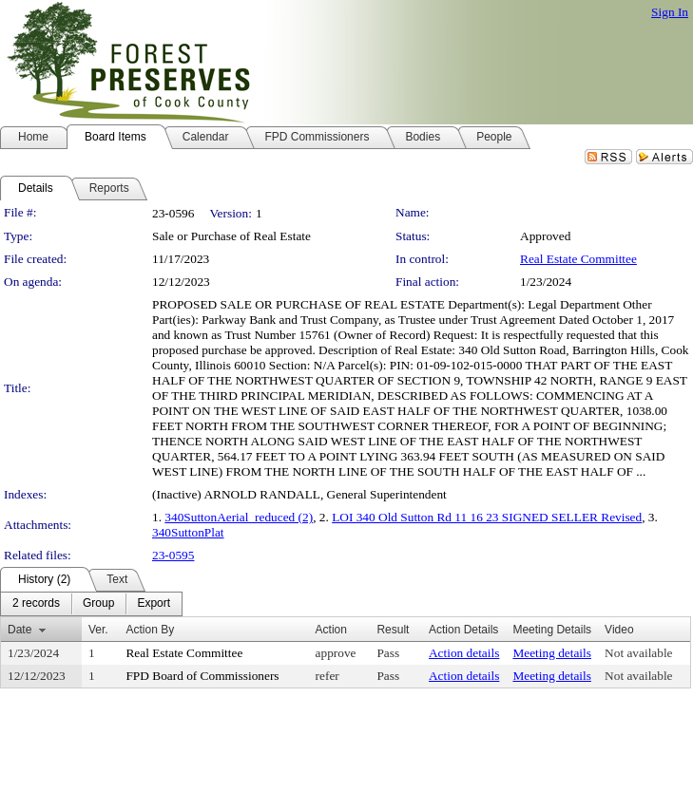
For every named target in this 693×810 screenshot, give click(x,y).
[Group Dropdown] (98, 604)
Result (392, 629)
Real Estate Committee (578, 259)
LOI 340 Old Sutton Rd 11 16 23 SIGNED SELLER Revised (487, 517)
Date (19, 629)
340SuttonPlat (188, 532)
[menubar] (91, 604)
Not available (638, 653)
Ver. (98, 629)
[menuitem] (36, 604)
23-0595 (173, 555)
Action (331, 629)
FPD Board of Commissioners (202, 676)
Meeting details (551, 653)
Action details (464, 653)
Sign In (669, 12)
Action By (149, 629)
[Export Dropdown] (153, 604)
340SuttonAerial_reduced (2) (238, 517)
